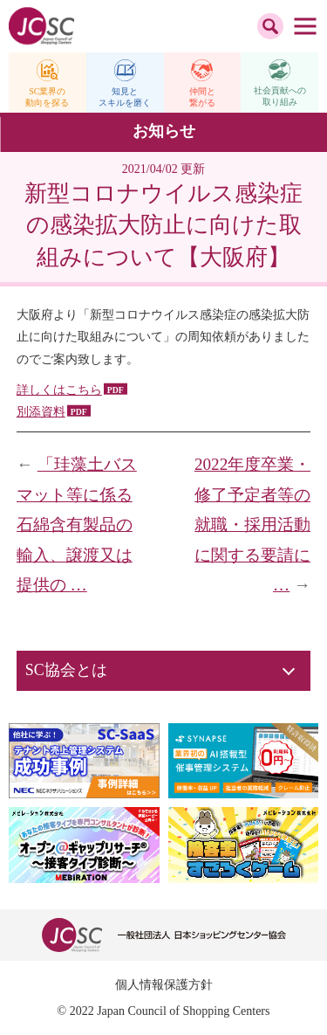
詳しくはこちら (59, 390)
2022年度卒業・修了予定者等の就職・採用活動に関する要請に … (252, 524)
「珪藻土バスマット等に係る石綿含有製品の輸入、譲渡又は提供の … (77, 524)
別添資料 (41, 411)
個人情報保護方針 (164, 984)
